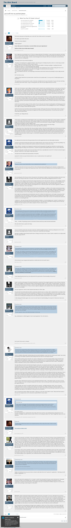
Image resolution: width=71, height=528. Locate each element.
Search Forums (7, 7)
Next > (17, 514)
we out (12, 48)
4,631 (12, 470)
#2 (65, 84)
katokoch (7, 465)
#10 (65, 262)
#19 (65, 491)
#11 (65, 278)
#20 (65, 510)
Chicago (11, 359)
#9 (65, 242)
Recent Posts (13, 7)
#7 (65, 204)
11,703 (12, 277)
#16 (65, 433)
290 (12, 241)
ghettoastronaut (9, 444)
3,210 (12, 358)
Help (64, 520)
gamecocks (8, 168)
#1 (65, 50)
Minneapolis (11, 471)
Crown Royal (8, 146)
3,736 (12, 188)
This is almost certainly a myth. (21, 428)
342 (12, 506)
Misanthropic (8, 183)
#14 (65, 394)
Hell (12, 242)
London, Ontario (10, 153)
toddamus (7, 126)
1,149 (12, 257)
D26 (6, 94)
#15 (65, 417)
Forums (8, 6)
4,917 (12, 448)
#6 (65, 173)
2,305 (12, 99)
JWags (7, 353)
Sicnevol (7, 236)
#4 (65, 136)
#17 (65, 455)
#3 (65, 115)
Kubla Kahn (8, 272)
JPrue (7, 502)
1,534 (12, 173)
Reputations (18, 7)
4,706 (12, 47)
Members (13, 5)
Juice (6, 61)
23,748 (12, 151)
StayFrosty (8, 252)
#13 (65, 343)
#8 (65, 225)
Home (62, 520)
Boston (12, 66)
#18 (65, 475)
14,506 (12, 65)
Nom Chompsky (8, 42)
